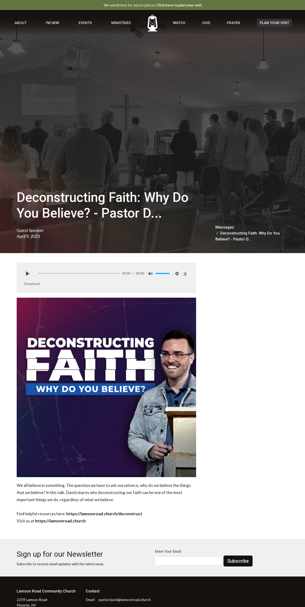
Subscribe (238, 561)
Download (32, 284)
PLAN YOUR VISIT (274, 23)
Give (206, 23)
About (20, 23)
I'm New (52, 23)
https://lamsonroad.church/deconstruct (104, 513)
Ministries (121, 23)
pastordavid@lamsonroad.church (125, 599)
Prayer (233, 23)
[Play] (27, 273)
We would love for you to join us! (153, 5)
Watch (179, 23)
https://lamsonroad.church (60, 520)
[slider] (77, 273)
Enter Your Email (168, 551)
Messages (224, 227)
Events (85, 23)
